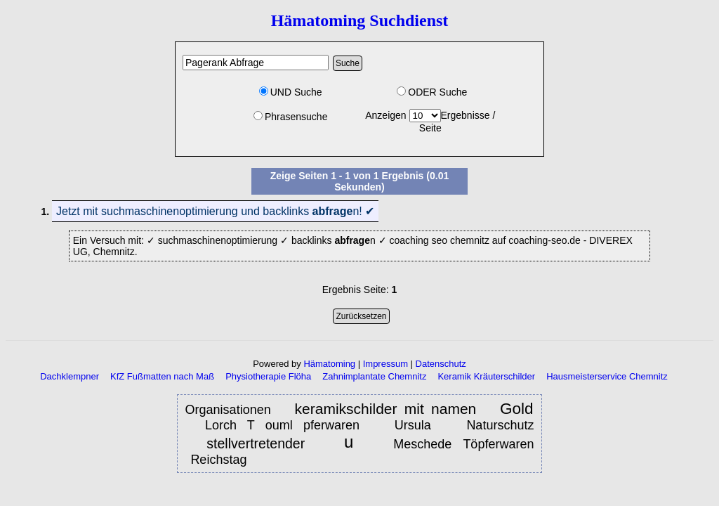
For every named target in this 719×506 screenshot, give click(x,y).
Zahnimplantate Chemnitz (374, 376)
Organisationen (231, 410)
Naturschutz (500, 425)
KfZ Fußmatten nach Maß (162, 376)
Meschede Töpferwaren (463, 444)
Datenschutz (441, 363)
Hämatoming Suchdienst (360, 20)
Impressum (385, 363)
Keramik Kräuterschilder (486, 376)
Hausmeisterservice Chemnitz (607, 376)
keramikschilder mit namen (386, 409)
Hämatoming (329, 363)
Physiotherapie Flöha (268, 376)
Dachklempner (69, 376)
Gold (517, 408)
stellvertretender (261, 443)
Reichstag (220, 460)
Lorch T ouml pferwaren (282, 425)
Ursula (418, 425)
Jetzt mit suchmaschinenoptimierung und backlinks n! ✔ (215, 211)
